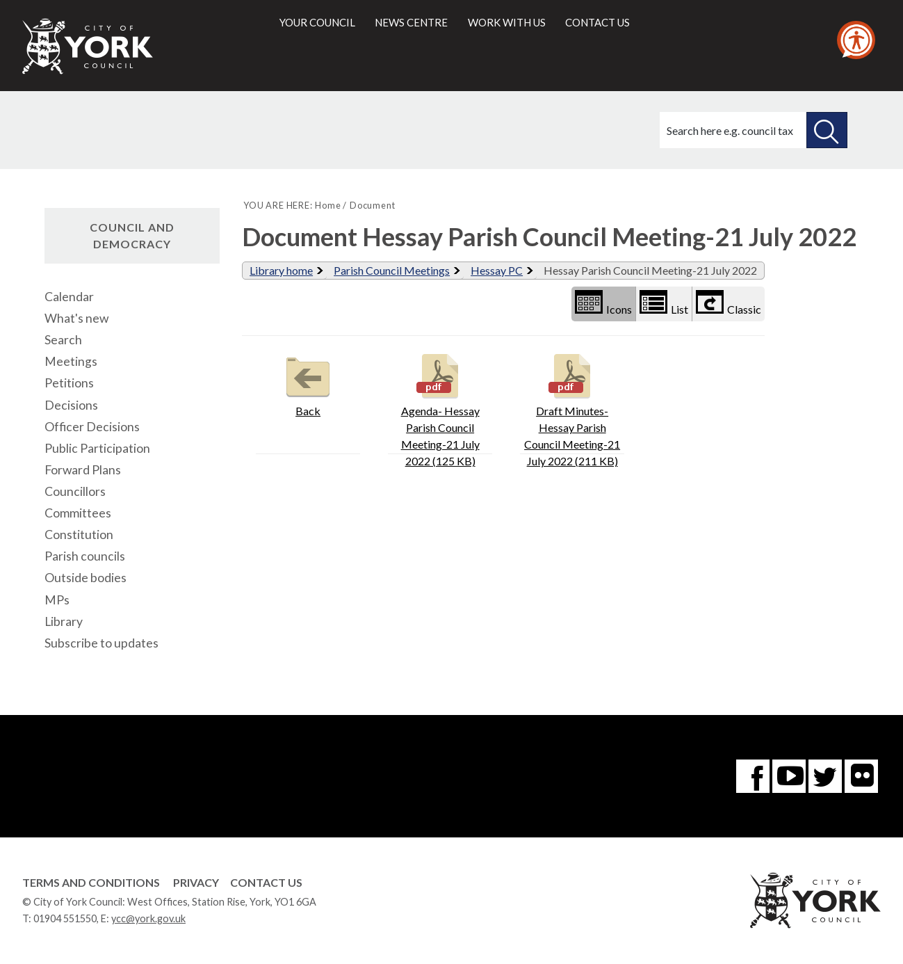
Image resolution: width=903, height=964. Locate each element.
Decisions (71, 405)
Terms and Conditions (91, 882)
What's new (76, 318)
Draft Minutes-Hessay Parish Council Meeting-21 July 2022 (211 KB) (572, 408)
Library (63, 621)
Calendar (69, 296)
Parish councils (84, 556)
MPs (57, 600)
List (664, 303)
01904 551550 (65, 918)
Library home (281, 270)
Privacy (196, 882)
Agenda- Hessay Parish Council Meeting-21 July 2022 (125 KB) (440, 408)
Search (63, 339)
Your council (317, 22)
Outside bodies (85, 577)
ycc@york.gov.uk (148, 918)
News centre (411, 22)
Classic (728, 303)
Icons (603, 303)
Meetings (70, 361)
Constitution (78, 534)
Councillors (75, 491)
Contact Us (266, 882)
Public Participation (97, 448)
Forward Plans (82, 470)
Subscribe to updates (101, 643)
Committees (77, 513)
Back (308, 383)
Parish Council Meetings (392, 270)
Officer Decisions (92, 426)
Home (328, 205)
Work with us (507, 22)
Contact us (597, 22)
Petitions (69, 383)
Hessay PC (497, 270)
